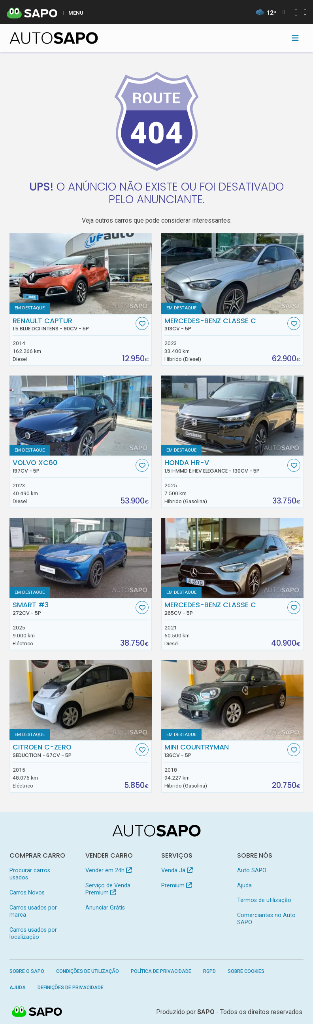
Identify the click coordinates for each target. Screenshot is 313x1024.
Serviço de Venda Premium (107, 889)
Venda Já (176, 870)
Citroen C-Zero (73, 750)
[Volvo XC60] (80, 416)
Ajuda (244, 885)
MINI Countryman (225, 750)
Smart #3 (73, 608)
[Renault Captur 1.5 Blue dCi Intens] (80, 273)
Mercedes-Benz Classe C (225, 324)
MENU (75, 12)
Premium (176, 885)
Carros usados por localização (33, 933)
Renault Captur (73, 324)
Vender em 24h (108, 870)
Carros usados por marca (33, 911)
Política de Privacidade (161, 971)
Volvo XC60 (73, 466)
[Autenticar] (296, 13)
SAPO (206, 1012)
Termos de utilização (264, 900)
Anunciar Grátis (105, 907)
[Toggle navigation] (295, 38)
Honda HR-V (225, 466)
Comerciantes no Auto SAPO (266, 919)
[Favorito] (142, 323)
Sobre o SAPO (26, 971)
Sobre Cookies (246, 971)
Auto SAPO (251, 870)
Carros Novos (27, 892)
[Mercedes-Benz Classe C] (232, 273)
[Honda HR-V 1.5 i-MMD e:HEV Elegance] (232, 416)
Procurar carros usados (29, 874)
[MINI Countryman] (232, 700)
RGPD (209, 971)
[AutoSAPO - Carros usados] (53, 38)
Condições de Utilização (87, 971)
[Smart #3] (80, 558)
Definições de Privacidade (71, 987)
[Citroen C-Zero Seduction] (80, 700)
